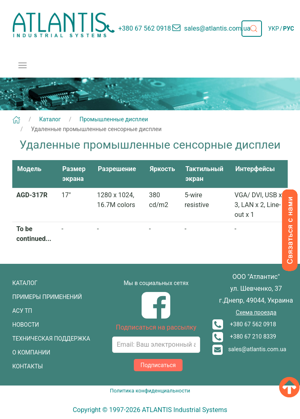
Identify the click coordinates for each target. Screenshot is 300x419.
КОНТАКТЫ (27, 366)
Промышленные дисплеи (113, 119)
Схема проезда (256, 312)
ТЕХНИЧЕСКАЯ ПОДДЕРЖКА (51, 338)
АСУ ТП (22, 311)
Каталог (50, 119)
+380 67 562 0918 (244, 324)
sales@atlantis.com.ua (249, 349)
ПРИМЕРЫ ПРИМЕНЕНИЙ (47, 297)
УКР (273, 28)
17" (66, 195)
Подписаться (158, 365)
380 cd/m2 (158, 200)
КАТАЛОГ (25, 283)
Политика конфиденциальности (150, 391)
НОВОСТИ (25, 324)
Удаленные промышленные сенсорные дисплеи (96, 129)
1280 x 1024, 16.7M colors (116, 200)
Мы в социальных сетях (156, 283)
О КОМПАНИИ (31, 352)
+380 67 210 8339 (244, 336)
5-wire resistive (197, 200)
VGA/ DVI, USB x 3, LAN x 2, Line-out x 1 (258, 204)
